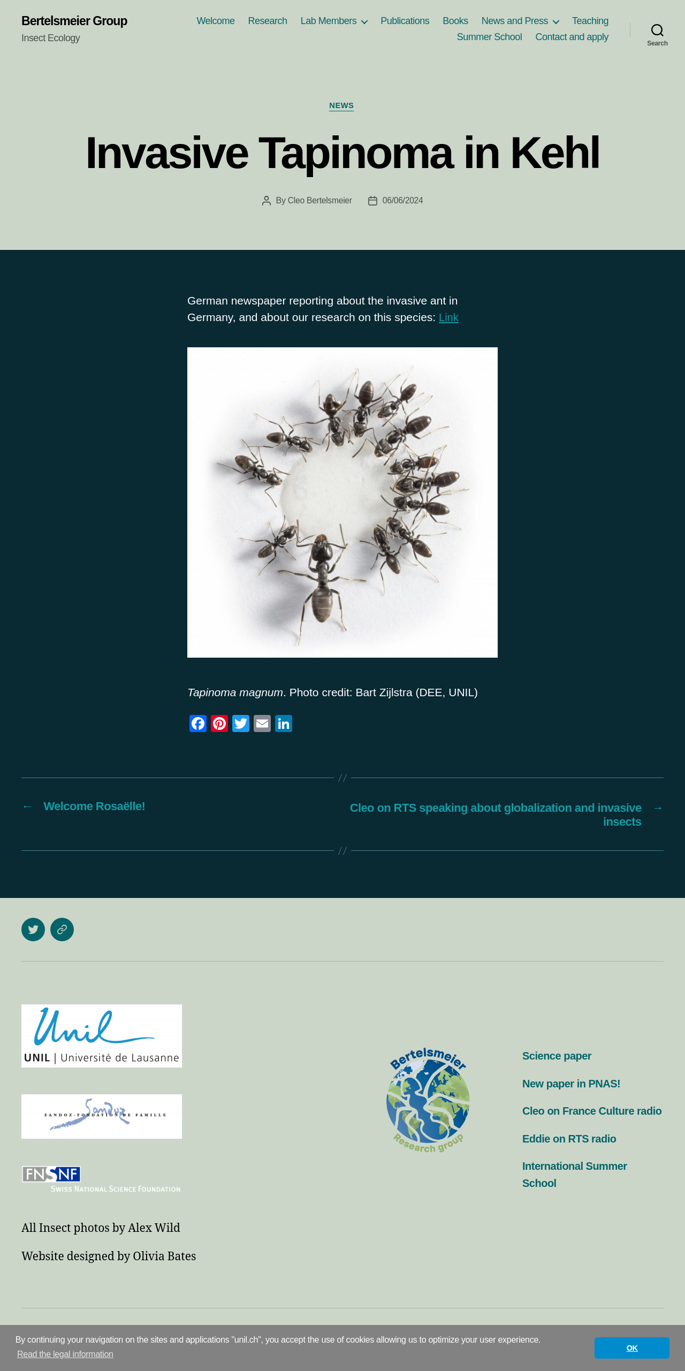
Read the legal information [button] (65, 1354)
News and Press (515, 21)
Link (449, 319)
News (342, 106)
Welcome (215, 21)
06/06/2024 (403, 202)
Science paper (558, 1058)
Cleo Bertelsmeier (320, 202)
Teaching (590, 21)
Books (455, 21)
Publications (404, 21)
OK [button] (632, 1348)
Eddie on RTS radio (571, 1157)
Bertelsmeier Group (76, 21)
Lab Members (329, 21)
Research (267, 21)
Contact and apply (571, 37)
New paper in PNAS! (573, 1085)
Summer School (489, 37)
